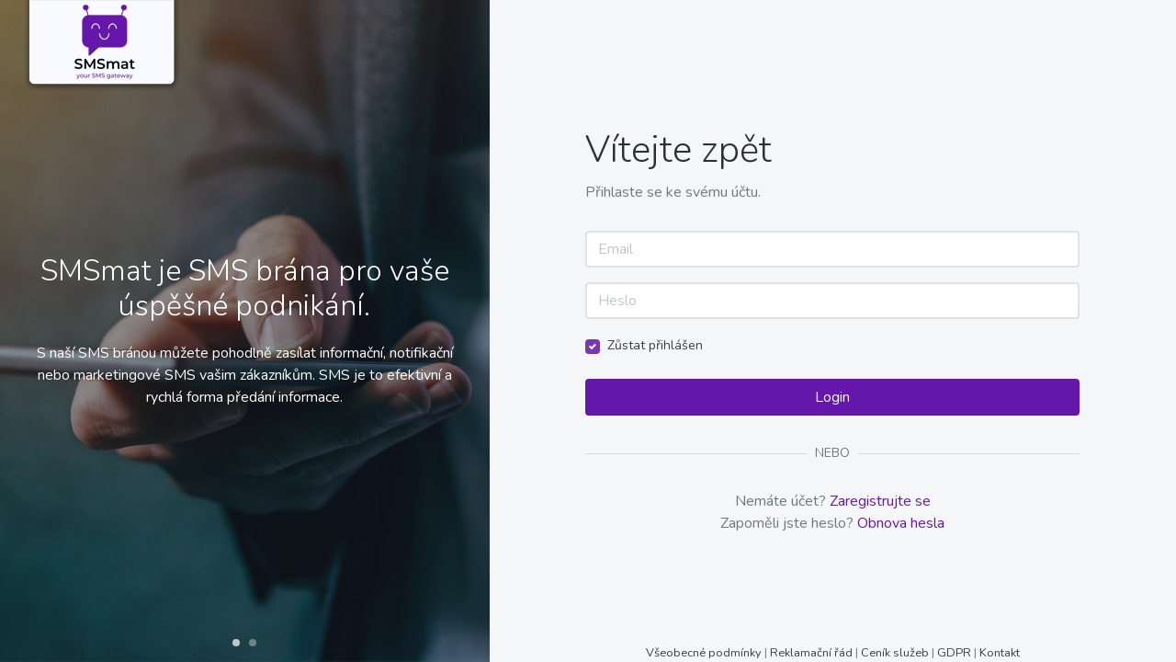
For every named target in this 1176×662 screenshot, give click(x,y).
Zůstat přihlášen (655, 345)
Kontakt (999, 653)
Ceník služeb (896, 653)
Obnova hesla (900, 523)
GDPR (954, 653)
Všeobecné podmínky (705, 653)
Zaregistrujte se (880, 501)
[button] (236, 642)
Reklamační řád (811, 653)
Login (832, 397)
